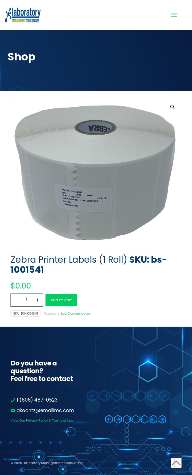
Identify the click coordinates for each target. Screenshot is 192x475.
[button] (173, 107)
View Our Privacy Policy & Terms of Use (41, 420)
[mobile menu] (174, 15)
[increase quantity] (37, 300)
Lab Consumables (75, 313)
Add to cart (61, 300)
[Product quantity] (26, 300)
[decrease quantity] (16, 300)
